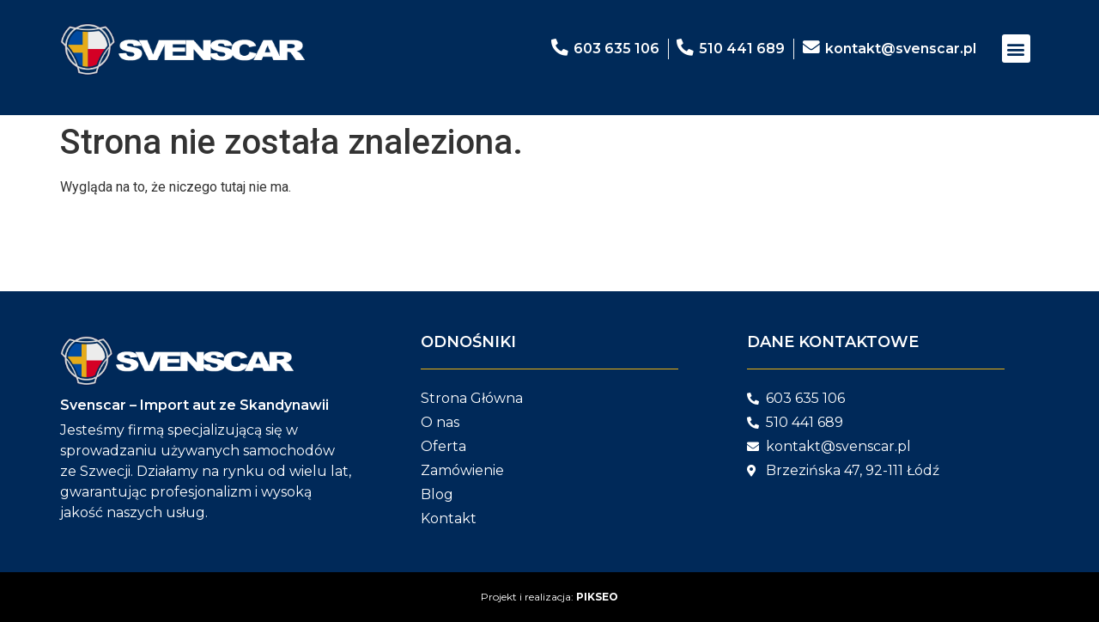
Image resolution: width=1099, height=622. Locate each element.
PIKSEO (597, 596)
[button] (1016, 48)
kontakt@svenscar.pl (900, 48)
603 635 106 (616, 48)
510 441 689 (742, 48)
